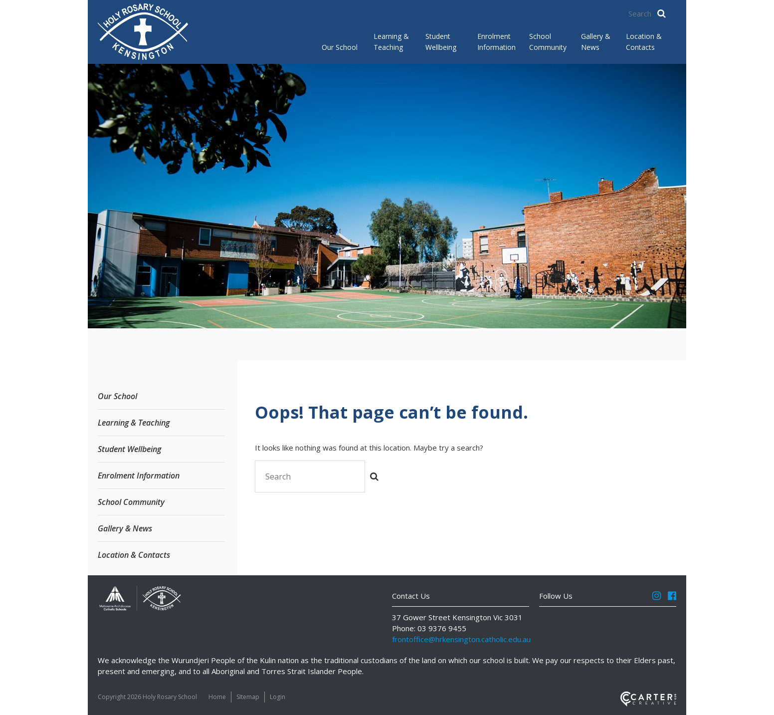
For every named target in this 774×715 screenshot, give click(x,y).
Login (277, 697)
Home (217, 697)
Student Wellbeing (440, 41)
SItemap (247, 697)
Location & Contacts (644, 41)
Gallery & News (595, 41)
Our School (340, 47)
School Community (547, 41)
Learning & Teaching (391, 41)
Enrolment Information (495, 41)
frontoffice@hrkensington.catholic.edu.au (461, 639)
